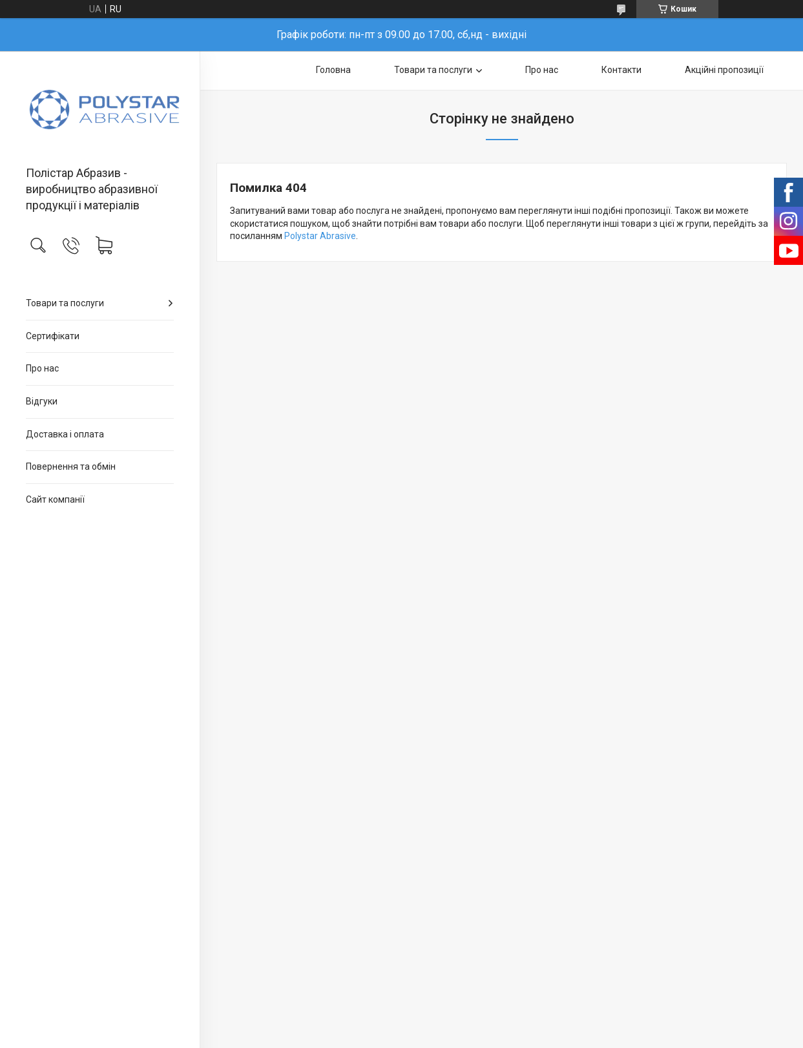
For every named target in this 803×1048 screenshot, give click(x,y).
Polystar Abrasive (320, 236)
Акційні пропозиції (724, 70)
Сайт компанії (55, 499)
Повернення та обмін (71, 466)
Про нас (42, 368)
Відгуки (41, 401)
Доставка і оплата (65, 434)
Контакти (621, 70)
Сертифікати (52, 336)
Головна (333, 70)
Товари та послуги (65, 303)
